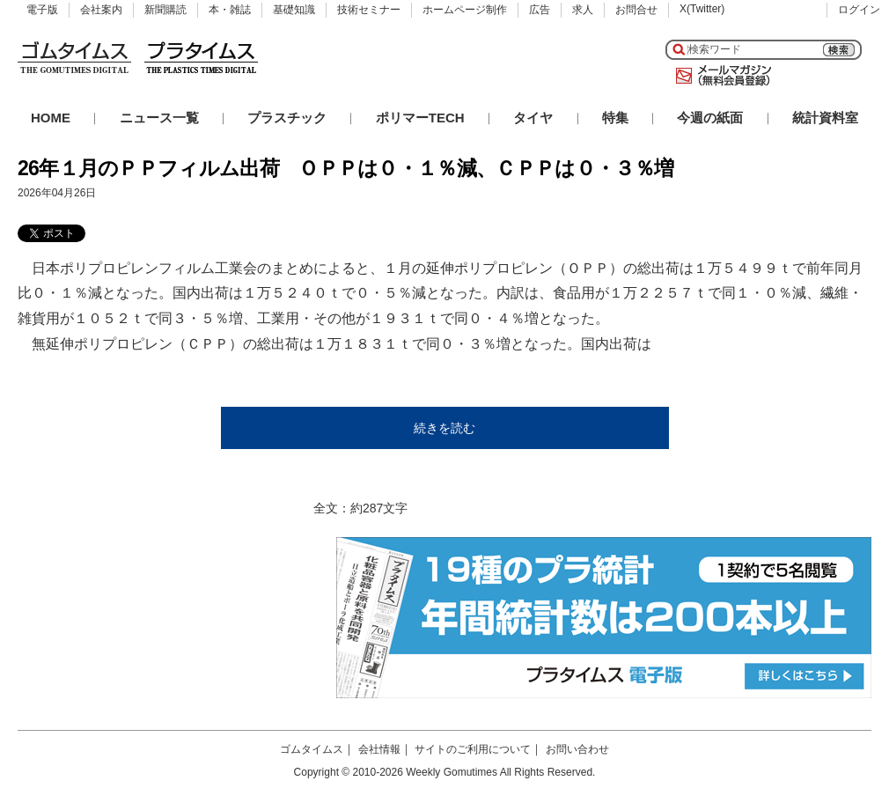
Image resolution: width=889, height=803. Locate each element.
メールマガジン (720, 76)
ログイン (859, 10)
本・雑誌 (230, 10)
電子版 (42, 10)
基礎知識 (294, 10)
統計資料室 (825, 117)
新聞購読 (165, 10)
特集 (615, 117)
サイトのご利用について (473, 749)
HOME (50, 117)
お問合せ (636, 10)
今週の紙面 (710, 117)
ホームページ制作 (464, 10)
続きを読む (444, 428)
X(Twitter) (702, 9)
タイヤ (533, 117)
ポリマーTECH (420, 117)
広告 (539, 10)
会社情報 (379, 749)
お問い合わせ (577, 749)
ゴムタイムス (311, 749)
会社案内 (101, 10)
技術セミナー (368, 10)
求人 (582, 10)
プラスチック (287, 117)
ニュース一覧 (159, 117)
